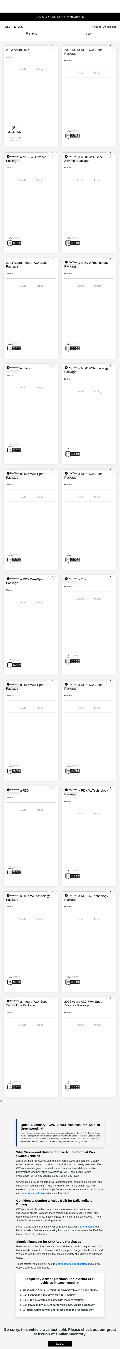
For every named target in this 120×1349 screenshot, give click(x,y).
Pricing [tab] (39, 69)
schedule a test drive (33, 1193)
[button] (12, 156)
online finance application (71, 1264)
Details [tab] (22, 69)
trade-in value (86, 1226)
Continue (60, 1344)
